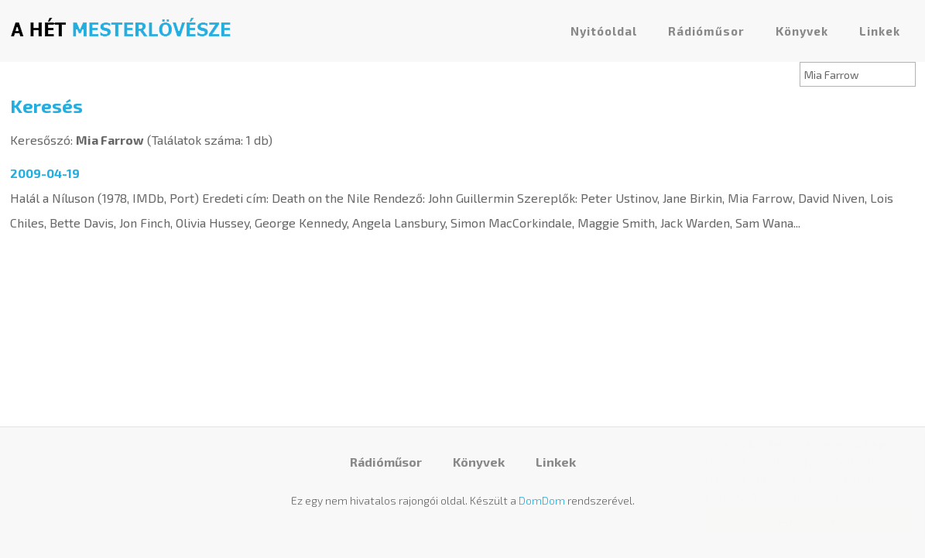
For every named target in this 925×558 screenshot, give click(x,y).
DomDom (542, 500)
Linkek (879, 31)
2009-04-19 (45, 173)
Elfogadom (793, 521)
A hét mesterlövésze (120, 27)
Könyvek (802, 31)
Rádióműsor (706, 31)
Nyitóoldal (603, 31)
